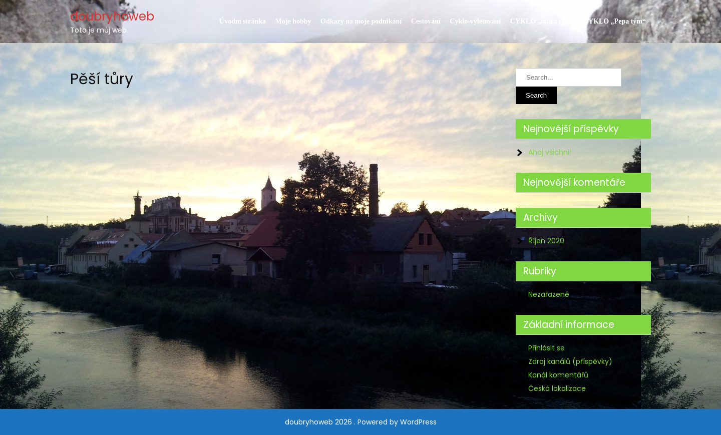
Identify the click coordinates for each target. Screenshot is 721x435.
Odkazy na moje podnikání (361, 21)
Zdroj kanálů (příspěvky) (570, 361)
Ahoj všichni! (549, 152)
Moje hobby (293, 21)
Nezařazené (548, 294)
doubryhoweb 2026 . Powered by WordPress (361, 422)
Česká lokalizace (557, 388)
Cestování (426, 21)
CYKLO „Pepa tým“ (614, 21)
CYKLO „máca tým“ (542, 21)
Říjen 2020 (546, 241)
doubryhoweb (112, 16)
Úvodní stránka (242, 21)
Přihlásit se (546, 348)
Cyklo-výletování (475, 21)
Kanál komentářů (558, 375)
